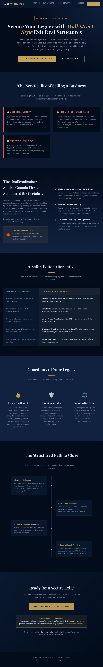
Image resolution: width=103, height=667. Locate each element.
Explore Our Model (71, 59)
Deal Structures (65, 3)
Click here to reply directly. (74, 625)
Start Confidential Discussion (37, 59)
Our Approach (49, 3)
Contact (93, 4)
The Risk (36, 3)
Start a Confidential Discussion (51, 608)
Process (80, 3)
